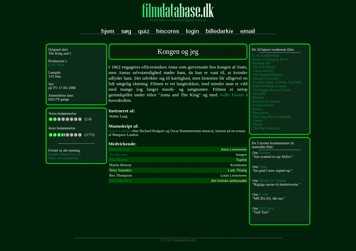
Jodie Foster (231, 94)
